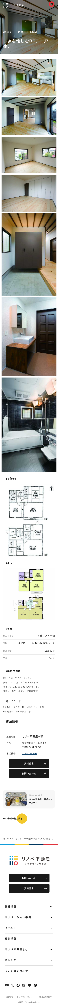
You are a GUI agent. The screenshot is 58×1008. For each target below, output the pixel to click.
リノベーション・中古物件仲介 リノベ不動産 (29, 839)
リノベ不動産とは (16, 949)
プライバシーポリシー (25, 997)
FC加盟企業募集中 (45, 997)
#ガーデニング (23, 712)
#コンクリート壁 (35, 707)
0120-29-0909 (29, 753)
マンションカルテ (16, 970)
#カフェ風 (19, 707)
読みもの (11, 960)
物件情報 (11, 906)
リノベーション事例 (18, 917)
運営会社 (9, 997)
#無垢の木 (8, 712)
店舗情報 (11, 938)
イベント (11, 928)
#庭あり (7, 707)
